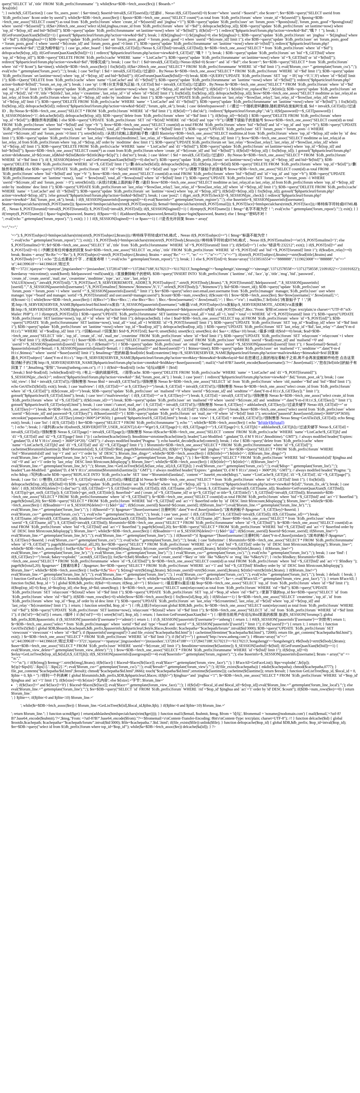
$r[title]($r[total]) (271, 423)
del (122, 505)
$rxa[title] (180, 8)
